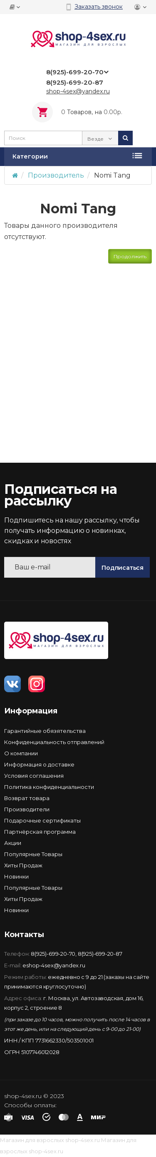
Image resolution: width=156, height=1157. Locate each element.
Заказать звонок (98, 6)
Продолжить (130, 256)
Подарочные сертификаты (42, 820)
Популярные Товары (33, 854)
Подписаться (123, 567)
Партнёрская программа (40, 831)
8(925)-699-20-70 (53, 953)
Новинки (16, 876)
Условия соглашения (34, 775)
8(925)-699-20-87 (100, 953)
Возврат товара (27, 798)
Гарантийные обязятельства (45, 730)
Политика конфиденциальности (49, 787)
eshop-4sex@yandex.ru (53, 965)
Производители (27, 809)
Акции (12, 843)
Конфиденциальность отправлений (54, 742)
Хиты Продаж (23, 865)
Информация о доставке (39, 764)
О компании (21, 753)
